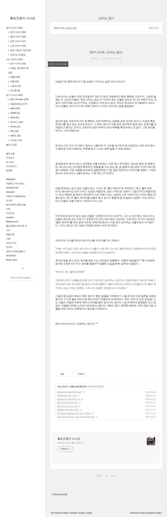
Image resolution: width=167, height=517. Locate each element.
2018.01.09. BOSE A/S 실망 (69, 392)
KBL (14, 131)
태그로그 (10, 162)
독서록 (15, 90)
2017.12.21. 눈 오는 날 (67, 406)
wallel (159, 513)
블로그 (11, 145)
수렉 (8, 209)
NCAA (15, 126)
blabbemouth (12, 221)
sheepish (10, 192)
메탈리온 (10, 234)
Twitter (65, 513)
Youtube (81, 513)
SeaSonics (11, 255)
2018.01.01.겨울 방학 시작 (68, 399)
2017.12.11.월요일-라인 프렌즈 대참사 (74, 413)
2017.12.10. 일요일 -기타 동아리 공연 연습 (75, 417)
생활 (15, 77)
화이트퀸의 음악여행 (16, 204)
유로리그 (16, 122)
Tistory (142, 513)
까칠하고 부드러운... (15, 183)
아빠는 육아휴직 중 (78, 386)
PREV (98, 475)
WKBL (15, 135)
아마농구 (16, 140)
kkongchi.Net (12, 188)
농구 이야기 (14, 95)
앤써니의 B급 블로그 (16, 251)
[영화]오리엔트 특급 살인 (68, 410)
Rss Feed (55, 513)
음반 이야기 (18, 36)
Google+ (89, 513)
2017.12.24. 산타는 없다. (65, 28)
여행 (14, 81)
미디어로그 (11, 166)
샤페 (8, 238)
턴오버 (9, 247)
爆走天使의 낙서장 (22, 18)
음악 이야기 (14, 28)
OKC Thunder (19, 99)
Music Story (11, 260)
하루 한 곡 (17, 55)
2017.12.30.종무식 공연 (67, 402)
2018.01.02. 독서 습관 (66, 395)
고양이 (15, 86)
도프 (8, 230)
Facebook (73, 513)
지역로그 (10, 158)
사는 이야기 (14, 59)
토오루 (9, 200)
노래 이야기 (18, 46)
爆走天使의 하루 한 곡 (16, 226)
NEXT (113, 475)
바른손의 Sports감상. (16, 196)
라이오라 (10, 213)
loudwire (10, 217)
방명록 (9, 170)
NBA (15, 108)
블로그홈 (10, 153)
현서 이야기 (18, 63)
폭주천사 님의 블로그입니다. (70, 443)
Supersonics (19, 104)
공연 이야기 (18, 41)
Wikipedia (10, 179)
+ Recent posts (59, 494)
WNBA (15, 113)
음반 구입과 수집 (20, 50)
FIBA (14, 117)
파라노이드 (11, 243)
